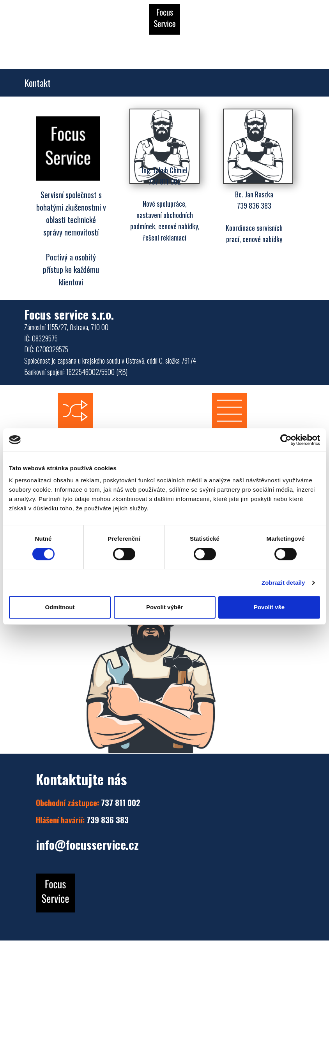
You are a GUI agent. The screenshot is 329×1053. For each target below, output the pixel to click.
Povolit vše (269, 607)
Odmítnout (60, 607)
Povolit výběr (164, 607)
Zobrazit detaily (283, 582)
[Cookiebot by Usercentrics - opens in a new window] (286, 440)
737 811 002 (88, 803)
